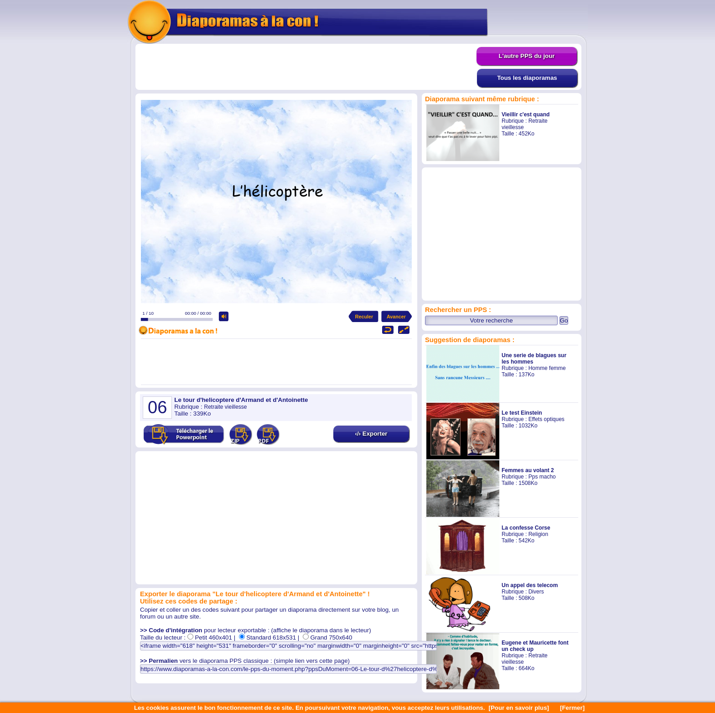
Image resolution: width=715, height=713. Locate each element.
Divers (536, 591)
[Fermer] (572, 707)
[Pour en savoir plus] (518, 707)
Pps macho (542, 477)
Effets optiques (546, 419)
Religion (538, 534)
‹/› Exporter (371, 433)
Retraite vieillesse (225, 407)
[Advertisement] (306, 67)
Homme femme (547, 368)
